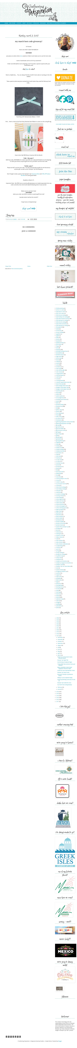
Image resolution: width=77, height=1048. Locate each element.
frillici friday (59, 416)
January (59, 689)
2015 (57, 693)
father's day (59, 409)
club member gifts (60, 370)
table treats (59, 580)
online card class (60, 501)
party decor (59, 513)
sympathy (58, 578)
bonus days (59, 358)
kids (57, 470)
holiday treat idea (60, 451)
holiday (58, 445)
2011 (57, 701)
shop (30, 26)
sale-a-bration (59, 542)
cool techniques (60, 375)
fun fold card (59, 418)
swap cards (58, 576)
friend (57, 415)
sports (57, 549)
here (21, 56)
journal (57, 464)
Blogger (60, 1041)
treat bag (58, 592)
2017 (57, 635)
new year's (58, 490)
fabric (57, 402)
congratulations (60, 373)
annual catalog (59, 332)
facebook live (59, 406)
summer (58, 573)
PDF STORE (12, 23)
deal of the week (60, 384)
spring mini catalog (60, 554)
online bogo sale (60, 499)
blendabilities (59, 353)
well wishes (59, 605)
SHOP (24, 23)
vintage (58, 602)
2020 (57, 629)
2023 (57, 624)
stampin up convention (61, 561)
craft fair (58, 377)
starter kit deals (59, 569)
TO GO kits (58, 588)
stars (57, 568)
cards (57, 365)
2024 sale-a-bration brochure (63, 318)
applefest (58, 334)
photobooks (59, 520)
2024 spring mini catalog (62, 320)
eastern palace (59, 396)
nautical (58, 485)
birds (57, 347)
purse (57, 530)
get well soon (59, 427)
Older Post (49, 266)
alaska (57, 329)
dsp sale (58, 392)
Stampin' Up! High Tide (62, 660)
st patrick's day (59, 556)
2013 (57, 697)
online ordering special (61, 507)
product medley (60, 521)
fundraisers (59, 420)
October (60, 641)
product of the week (61, 523)
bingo (57, 346)
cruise (57, 378)
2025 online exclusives (61, 323)
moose (57, 480)
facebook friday (59, 404)
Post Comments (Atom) (16, 268)
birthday (58, 349)
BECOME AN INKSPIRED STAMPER (56, 23)
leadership (58, 473)
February (60, 687)
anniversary (59, 330)
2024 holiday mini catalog (62, 317)
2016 (57, 691)
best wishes (59, 344)
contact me (24, 26)
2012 (57, 699)
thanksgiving (59, 585)
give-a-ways (59, 433)
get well (58, 425)
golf (57, 435)
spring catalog (59, 552)
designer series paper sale (62, 387)
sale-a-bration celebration (62, 544)
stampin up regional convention (63, 563)
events (57, 401)
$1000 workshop (60, 308)
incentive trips (59, 463)
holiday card (59, 447)
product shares (59, 525)
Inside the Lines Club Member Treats (66, 670)
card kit (58, 363)
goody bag (58, 437)
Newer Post (8, 266)
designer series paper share (62, 389)
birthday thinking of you (61, 351)
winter (57, 607)
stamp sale (58, 557)
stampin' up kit (59, 564)
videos (57, 600)
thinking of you (59, 587)
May (59, 651)
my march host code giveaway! (64, 684)
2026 (57, 618)
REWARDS (43, 23)
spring (57, 550)
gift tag (57, 432)
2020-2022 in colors (60, 311)
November (60, 639)
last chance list (59, 471)
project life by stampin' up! (62, 526)
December (60, 637)
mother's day (59, 482)
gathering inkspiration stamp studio (13, 26)
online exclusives (60, 504)
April (59, 653)
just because (59, 466)
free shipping (59, 413)
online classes (59, 502)
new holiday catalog (61, 489)
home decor (59, 452)
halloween (58, 442)
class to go (58, 368)
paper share (59, 511)
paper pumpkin (59, 509)
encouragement (60, 397)
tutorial (58, 597)
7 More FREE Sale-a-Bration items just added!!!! (66, 664)
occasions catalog (60, 494)
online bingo (59, 497)
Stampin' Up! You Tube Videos (63, 566)
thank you (58, 583)
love (57, 475)
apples (57, 335)
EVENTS (19, 23)
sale (57, 538)
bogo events (59, 356)
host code (23, 219)
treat (57, 590)
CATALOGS (36, 23)
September (60, 643)
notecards (58, 492)
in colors (58, 461)
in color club (59, 459)
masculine (58, 477)
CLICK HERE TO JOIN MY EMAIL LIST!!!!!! (65, 124)
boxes (57, 359)
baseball (58, 341)
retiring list (58, 533)
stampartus (59, 559)
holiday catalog (59, 449)
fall (57, 408)
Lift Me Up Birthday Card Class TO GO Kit (66, 680)
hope (57, 454)
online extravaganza (61, 506)
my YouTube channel (61, 483)
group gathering (60, 440)
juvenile (58, 468)
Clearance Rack (35, 174)
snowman (58, 547)
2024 (57, 622)
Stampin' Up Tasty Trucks (63, 672)
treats (57, 595)
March (59, 655)
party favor (58, 514)
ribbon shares (59, 537)
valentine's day (59, 599)
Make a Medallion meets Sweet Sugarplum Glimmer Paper (64, 668)
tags (57, 581)
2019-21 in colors (60, 310)
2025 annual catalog (61, 322)
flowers (58, 411)
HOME (6, 23)
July (59, 647)
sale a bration (59, 540)
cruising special (59, 380)
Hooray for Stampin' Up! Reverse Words (65, 675)
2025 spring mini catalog (62, 325)
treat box (58, 593)
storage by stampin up (61, 571)
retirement (58, 532)
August (59, 645)
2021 (57, 628)
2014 (57, 695)
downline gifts (59, 390)
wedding (58, 604)
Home (28, 266)
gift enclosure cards (60, 430)
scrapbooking (59, 545)
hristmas (58, 458)
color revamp (59, 372)
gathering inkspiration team (62, 423)
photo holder (59, 518)
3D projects (59, 327)
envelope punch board (61, 399)
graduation (58, 439)
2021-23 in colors (60, 313)
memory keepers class (61, 478)
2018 (57, 633)
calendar (58, 361)
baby (57, 337)
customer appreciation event (63, 382)
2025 (57, 620)
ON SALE (29, 23)
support (58, 575)
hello (57, 444)
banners (58, 339)
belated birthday (60, 342)
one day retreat (59, 495)
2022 (57, 626)
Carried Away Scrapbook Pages (64, 662)
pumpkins (58, 528)
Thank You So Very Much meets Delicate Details (64, 657)
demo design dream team (62, 385)
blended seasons (60, 354)
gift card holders (60, 428)
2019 (57, 631)
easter (57, 394)
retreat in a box (59, 535)
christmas (58, 366)
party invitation (59, 516)
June (59, 649)
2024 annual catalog (61, 315)
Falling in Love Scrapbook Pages (64, 677)
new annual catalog (60, 487)
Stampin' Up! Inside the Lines (64, 682)
